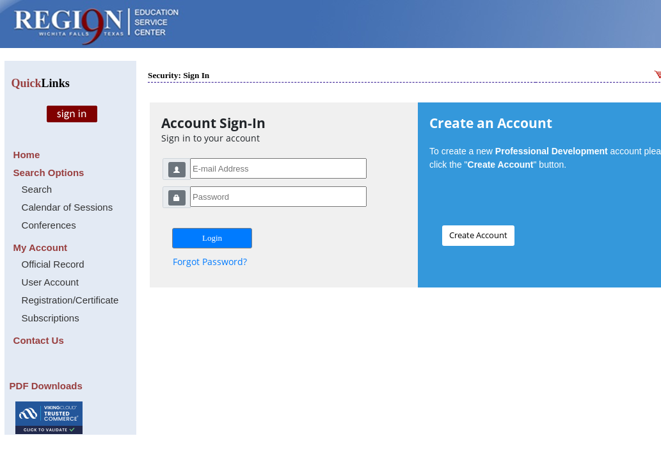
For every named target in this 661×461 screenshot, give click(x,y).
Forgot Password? (210, 261)
